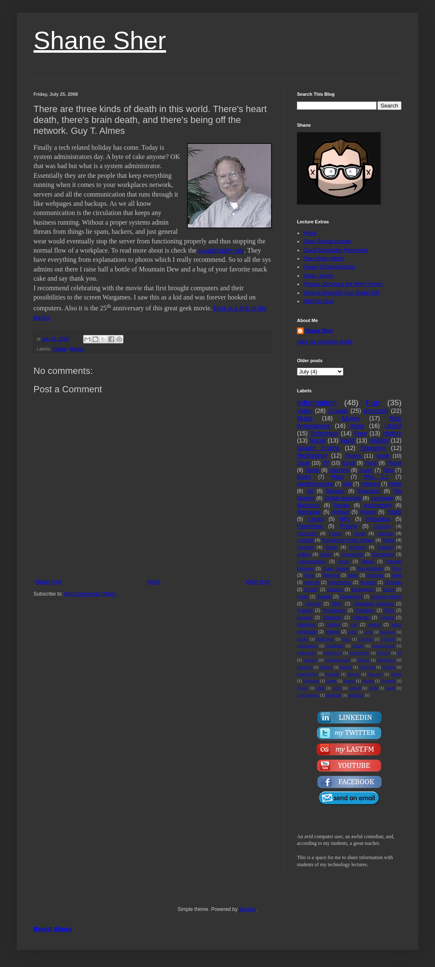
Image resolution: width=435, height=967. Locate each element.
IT (400, 652)
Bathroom (325, 639)
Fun (373, 402)
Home (154, 582)
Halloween (306, 652)
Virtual (355, 688)
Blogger (247, 909)
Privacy (388, 667)
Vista (373, 688)
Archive (340, 512)
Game (312, 470)
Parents (385, 533)
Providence (333, 610)
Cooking (382, 526)
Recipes (305, 547)
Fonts (302, 596)
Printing (348, 526)
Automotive (339, 582)
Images (310, 659)
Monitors (304, 667)
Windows (306, 624)
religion (332, 631)
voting (326, 554)
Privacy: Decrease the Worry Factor (343, 284)
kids (347, 484)
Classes (335, 589)
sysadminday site (221, 250)
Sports (368, 680)
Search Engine (318, 448)
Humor (383, 652)
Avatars (368, 582)
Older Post (258, 582)
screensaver (308, 695)
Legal (359, 533)
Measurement (337, 659)
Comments (352, 554)
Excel (349, 463)
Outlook (304, 610)
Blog (388, 470)
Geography (351, 596)
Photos (353, 456)
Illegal (368, 561)
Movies (77, 348)
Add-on (311, 582)
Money (351, 418)
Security (375, 674)
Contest (388, 639)
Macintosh (308, 505)
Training (388, 680)
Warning (330, 575)
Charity (311, 589)
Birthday (393, 582)
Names (326, 667)
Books (304, 477)
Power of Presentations (329, 267)
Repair (353, 674)
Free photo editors (323, 258)
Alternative (309, 512)
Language (382, 498)
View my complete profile (325, 342)
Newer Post (48, 582)
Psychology (307, 674)
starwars (333, 695)
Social (318, 440)
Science (357, 547)
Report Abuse (52, 929)
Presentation (370, 568)
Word (347, 440)
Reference (324, 433)
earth (390, 688)
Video (304, 410)
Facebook (307, 533)
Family (335, 533)
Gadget (324, 596)
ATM (368, 631)
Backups (388, 631)
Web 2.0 (376, 477)
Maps (337, 477)
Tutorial (385, 547)
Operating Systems (373, 603)
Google (338, 410)
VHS (337, 688)
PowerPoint (309, 526)
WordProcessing (315, 484)
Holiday (60, 348)
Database (334, 645)
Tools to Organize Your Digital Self (341, 293)
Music (305, 418)
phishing (374, 575)
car (354, 624)
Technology (312, 455)
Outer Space (336, 568)
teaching (339, 470)
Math (337, 603)
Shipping (311, 680)
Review (304, 617)
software (370, 484)
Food (370, 463)
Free (360, 433)
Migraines (386, 659)
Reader (332, 674)
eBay (353, 575)
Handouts (332, 652)
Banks (302, 639)
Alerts (395, 484)
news (357, 425)
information (317, 402)
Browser (335, 491)
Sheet (396, 674)
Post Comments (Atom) (90, 594)
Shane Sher (99, 40)
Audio (366, 470)
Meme (363, 659)
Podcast (305, 539)
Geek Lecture (318, 276)
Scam (331, 547)
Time (397, 568)
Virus (309, 575)
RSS (389, 610)
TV (326, 463)
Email (303, 463)
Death (358, 645)
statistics (356, 695)
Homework (359, 652)
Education (369, 491)
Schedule (332, 617)
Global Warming (343, 498)
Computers (383, 554)
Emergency (363, 589)
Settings (361, 617)
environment (378, 505)
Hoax (343, 561)
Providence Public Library (348, 539)
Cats (346, 639)
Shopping (373, 448)
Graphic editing (386, 596)
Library (316, 519)
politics (304, 554)
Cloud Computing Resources (335, 250)
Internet (313, 603)
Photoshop (378, 519)
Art (310, 491)
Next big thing (318, 301)
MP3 (345, 519)
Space (349, 680)
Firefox (368, 512)
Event (389, 589)
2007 (352, 631)
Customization (311, 561)
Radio (388, 539)
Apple (382, 456)
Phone (394, 463)
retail (397, 575)
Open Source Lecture (327, 241)
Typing (386, 617)
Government (383, 645)
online (374, 624)
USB (320, 688)
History (392, 433)
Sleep (331, 680)
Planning (367, 667)
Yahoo (333, 624)
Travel (302, 688)
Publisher (365, 610)
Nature (346, 667)
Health (394, 512)
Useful (393, 425)
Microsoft (376, 410)
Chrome (365, 639)
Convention (307, 645)
